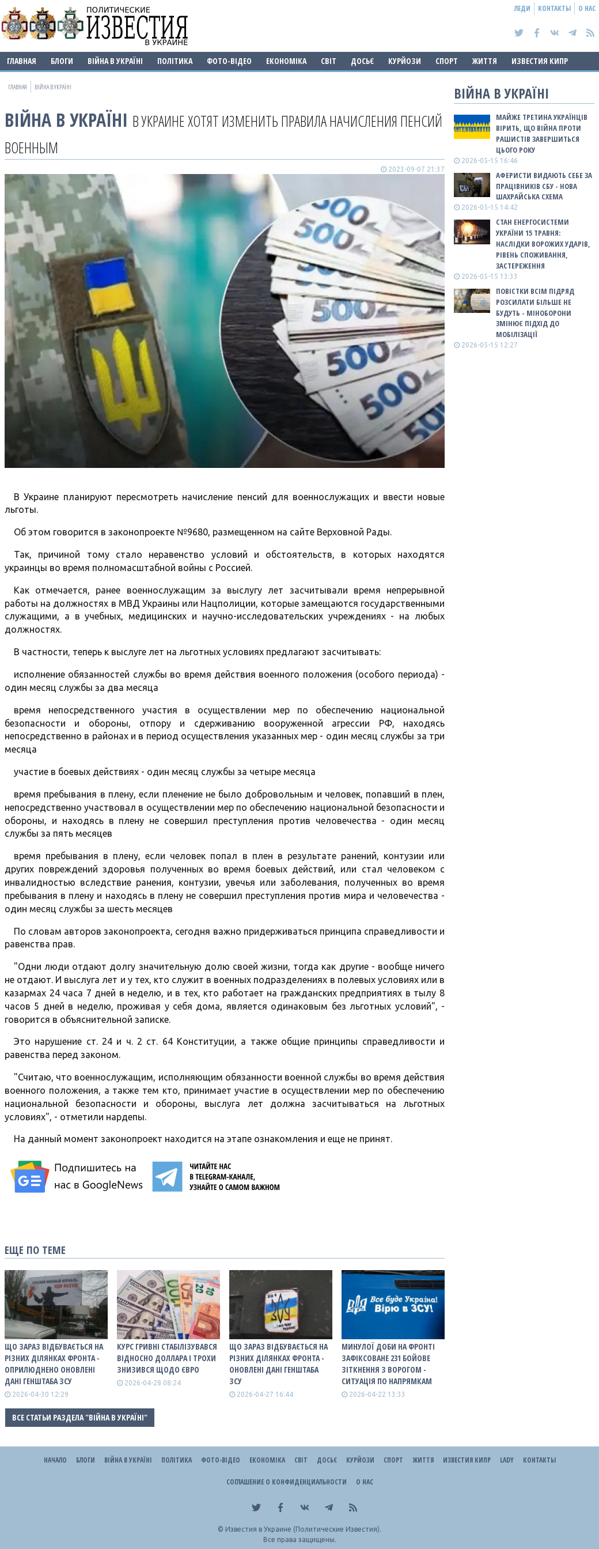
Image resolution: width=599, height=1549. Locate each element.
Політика (174, 60)
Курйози (404, 60)
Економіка (286, 60)
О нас (587, 8)
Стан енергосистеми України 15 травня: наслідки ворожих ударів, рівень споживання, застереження (543, 243)
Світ (328, 60)
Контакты (554, 8)
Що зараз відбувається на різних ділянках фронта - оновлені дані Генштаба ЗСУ (278, 1363)
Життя (484, 60)
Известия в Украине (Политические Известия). (303, 1529)
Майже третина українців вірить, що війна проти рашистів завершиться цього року (541, 133)
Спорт (446, 60)
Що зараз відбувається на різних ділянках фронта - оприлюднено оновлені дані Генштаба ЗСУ (54, 1363)
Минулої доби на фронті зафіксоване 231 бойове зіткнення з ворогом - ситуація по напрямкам (388, 1363)
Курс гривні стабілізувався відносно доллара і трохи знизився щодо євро (167, 1358)
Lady (507, 1460)
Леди (522, 8)
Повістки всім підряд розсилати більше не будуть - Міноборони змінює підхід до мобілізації (535, 312)
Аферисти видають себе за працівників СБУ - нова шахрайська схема (544, 186)
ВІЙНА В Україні (115, 60)
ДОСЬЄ (362, 60)
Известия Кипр (539, 60)
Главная (21, 60)
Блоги (62, 60)
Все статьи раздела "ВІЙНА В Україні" (79, 1417)
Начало (55, 1460)
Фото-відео (229, 60)
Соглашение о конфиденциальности (286, 1482)
